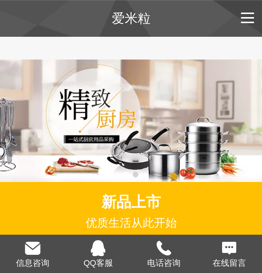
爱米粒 (131, 18)
